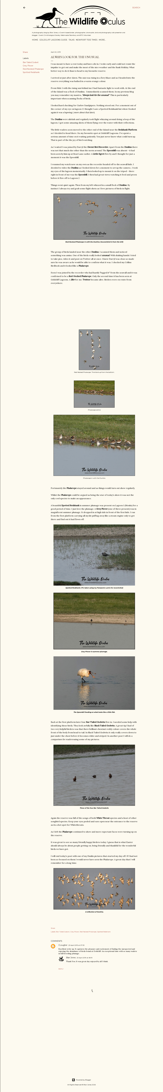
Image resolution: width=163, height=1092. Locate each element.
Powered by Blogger (81, 1079)
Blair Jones (71, 957)
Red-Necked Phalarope (33, 69)
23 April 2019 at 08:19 (84, 958)
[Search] (136, 8)
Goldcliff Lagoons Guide (53, 40)
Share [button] (25, 52)
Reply (60, 969)
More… (102, 40)
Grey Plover (28, 66)
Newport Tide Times (86, 40)
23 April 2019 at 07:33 (76, 945)
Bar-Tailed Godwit (30, 62)
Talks (71, 40)
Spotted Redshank (31, 72)
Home (35, 40)
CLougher (62, 945)
